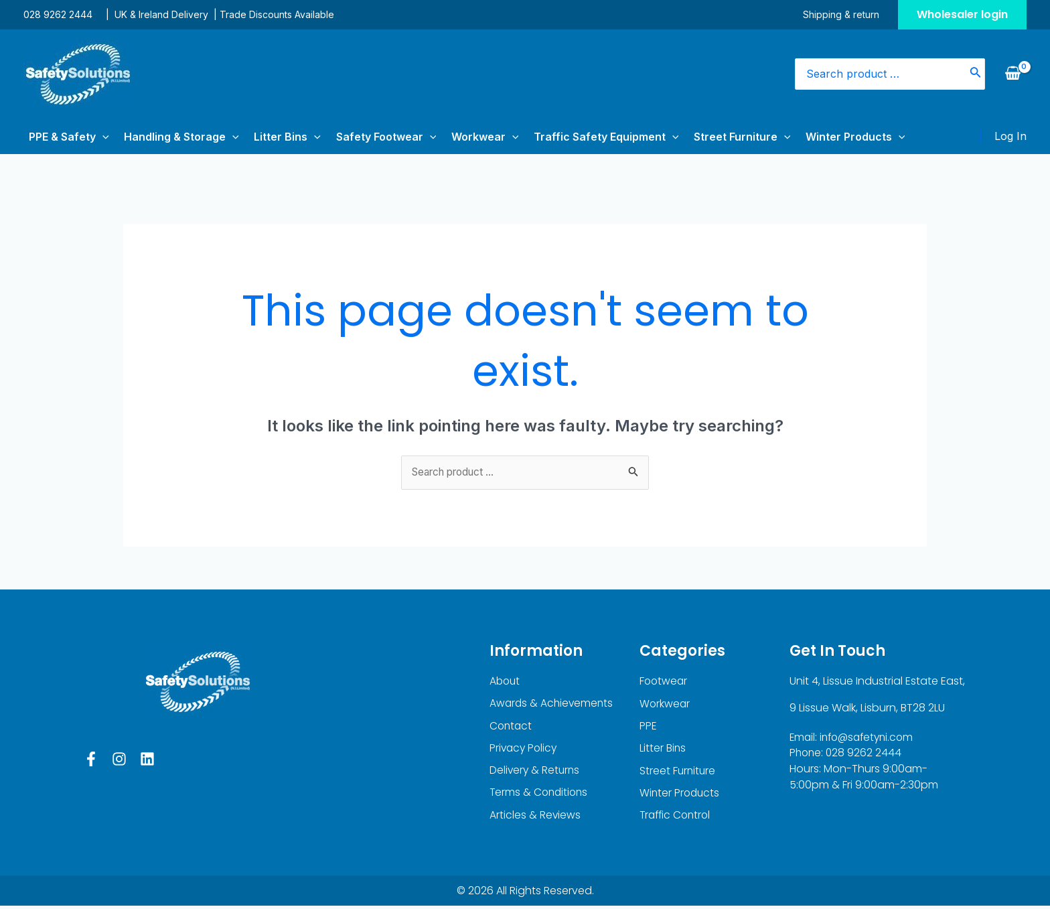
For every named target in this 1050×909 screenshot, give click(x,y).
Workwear (445, 136)
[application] (97, 136)
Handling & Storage (168, 136)
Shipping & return (846, 14)
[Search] (975, 74)
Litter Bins (265, 136)
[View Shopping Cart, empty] (1012, 73)
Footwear (664, 681)
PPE (648, 727)
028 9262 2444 (57, 14)
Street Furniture (686, 136)
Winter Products (791, 136)
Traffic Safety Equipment (558, 136)
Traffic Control (677, 818)
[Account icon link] (1010, 136)
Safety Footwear (355, 136)
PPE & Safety (63, 136)
